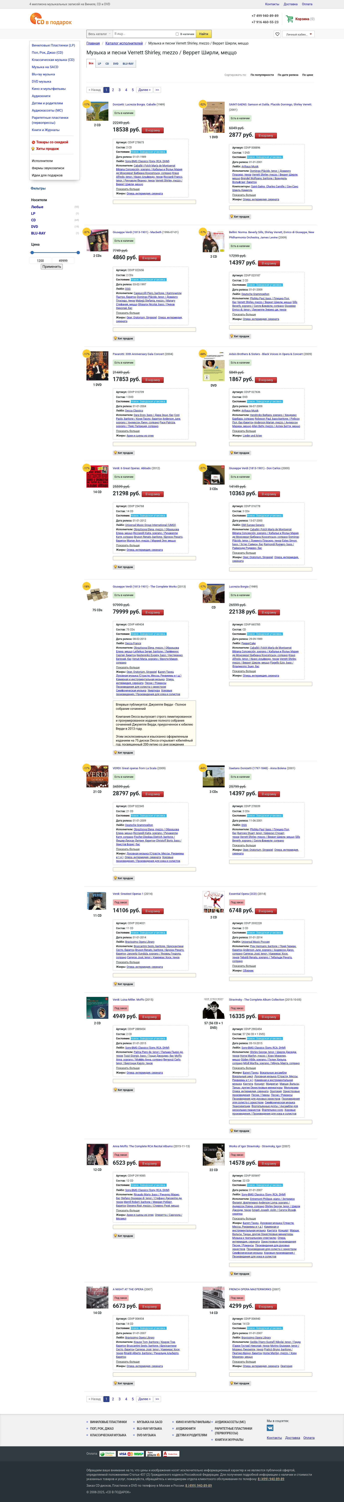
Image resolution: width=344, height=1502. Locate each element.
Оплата (307, 4)
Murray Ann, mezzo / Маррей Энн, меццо (151, 540)
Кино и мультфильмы (49, 89)
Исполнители (42, 161)
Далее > (144, 90)
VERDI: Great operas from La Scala (135, 768)
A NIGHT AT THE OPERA (128, 1289)
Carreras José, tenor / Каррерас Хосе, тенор (153, 957)
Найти (203, 34)
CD (107, 63)
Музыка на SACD (45, 67)
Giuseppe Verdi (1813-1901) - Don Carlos (255, 468)
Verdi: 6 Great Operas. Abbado (132, 468)
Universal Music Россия (256, 941)
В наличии (187, 34)
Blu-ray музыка (43, 74)
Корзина (305, 19)
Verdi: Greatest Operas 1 (128, 893)
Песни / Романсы (155, 683)
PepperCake (249, 643)
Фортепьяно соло (272, 1109)
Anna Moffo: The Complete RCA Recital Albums (143, 1146)
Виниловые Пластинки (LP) (53, 45)
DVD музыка (41, 81)
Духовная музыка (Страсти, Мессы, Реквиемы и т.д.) (148, 675)
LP (99, 63)
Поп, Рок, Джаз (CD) (47, 53)
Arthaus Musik (250, 166)
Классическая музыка (108, 1435)
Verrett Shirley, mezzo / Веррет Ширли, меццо (264, 302)
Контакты (272, 4)
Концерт (259, 1083)
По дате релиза (288, 74)
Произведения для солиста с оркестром (141, 686)
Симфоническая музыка (131, 690)
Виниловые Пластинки (108, 1422)
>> (157, 90)
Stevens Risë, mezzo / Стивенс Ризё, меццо (153, 1205)
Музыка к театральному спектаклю (254, 1237)
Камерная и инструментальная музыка (140, 679)
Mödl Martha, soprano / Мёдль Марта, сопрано (271, 1063)
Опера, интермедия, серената (145, 193)
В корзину (152, 130)
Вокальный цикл (242, 1076)
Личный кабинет (297, 34)
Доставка (290, 4)
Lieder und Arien (252, 435)
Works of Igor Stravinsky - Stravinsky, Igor (255, 1146)
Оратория (276, 1091)
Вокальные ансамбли (273, 1072)
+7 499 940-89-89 (265, 16)
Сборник (248, 970)
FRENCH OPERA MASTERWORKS (250, 1289)
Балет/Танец (166, 671)
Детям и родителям (47, 103)
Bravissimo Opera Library (139, 941)
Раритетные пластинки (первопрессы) (50, 120)
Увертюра (154, 690)
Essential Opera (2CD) (243, 893)
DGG (128, 288)
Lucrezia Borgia (239, 586)
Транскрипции (241, 1106)
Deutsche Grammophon (255, 294)
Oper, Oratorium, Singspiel (142, 317)
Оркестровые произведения (278, 1241)
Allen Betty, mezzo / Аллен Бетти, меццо (276, 426)
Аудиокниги (41, 96)
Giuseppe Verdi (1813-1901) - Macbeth (137, 232)
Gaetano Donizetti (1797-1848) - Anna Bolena (258, 768)
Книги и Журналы (46, 130)
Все (91, 63)
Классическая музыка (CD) (53, 60)
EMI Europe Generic (253, 525)
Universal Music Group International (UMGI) (150, 525)
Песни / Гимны (260, 1095)
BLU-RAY (128, 63)
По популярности (262, 74)
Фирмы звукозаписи (48, 168)
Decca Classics (134, 410)
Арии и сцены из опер (140, 435)
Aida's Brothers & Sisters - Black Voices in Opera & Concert (266, 354)
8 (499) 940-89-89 (271, 1479)
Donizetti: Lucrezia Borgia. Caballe (135, 104)
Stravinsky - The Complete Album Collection (257, 999)
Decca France (133, 643)
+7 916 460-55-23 (265, 22)
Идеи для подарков (47, 175)
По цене (307, 74)
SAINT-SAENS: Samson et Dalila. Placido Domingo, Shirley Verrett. (270, 104)
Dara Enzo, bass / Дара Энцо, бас (154, 415)
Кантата (248, 1083)
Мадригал (272, 1083)
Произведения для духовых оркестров (256, 1098)
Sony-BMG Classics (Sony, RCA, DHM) (147, 161)
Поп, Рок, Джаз (102, 1428)
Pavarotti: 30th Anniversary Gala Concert (139, 354)
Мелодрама (291, 1087)
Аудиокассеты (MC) (47, 110)
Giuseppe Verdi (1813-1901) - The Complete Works (145, 586)
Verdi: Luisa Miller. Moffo (129, 999)
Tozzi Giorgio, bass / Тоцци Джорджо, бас (149, 1055)
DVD (115, 63)
